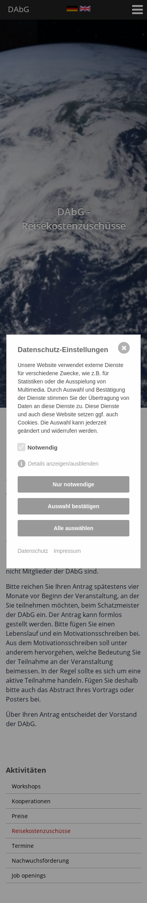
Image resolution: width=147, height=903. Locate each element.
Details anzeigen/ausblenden (63, 463)
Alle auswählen (73, 528)
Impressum (67, 551)
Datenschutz (33, 551)
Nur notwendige (73, 484)
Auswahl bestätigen (73, 506)
